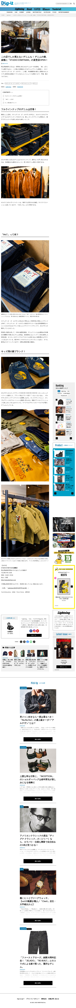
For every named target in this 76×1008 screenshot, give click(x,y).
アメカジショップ (27, 83)
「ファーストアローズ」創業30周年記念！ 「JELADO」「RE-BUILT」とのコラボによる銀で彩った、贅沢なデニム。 (38, 962)
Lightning (8, 15)
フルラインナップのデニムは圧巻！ (13, 96)
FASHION (9, 12)
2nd (68, 391)
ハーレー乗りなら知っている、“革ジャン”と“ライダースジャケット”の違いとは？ (69, 403)
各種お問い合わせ (53, 999)
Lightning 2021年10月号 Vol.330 (17, 588)
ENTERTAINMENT (64, 12)
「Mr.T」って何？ (8, 99)
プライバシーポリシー (33, 999)
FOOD (54, 12)
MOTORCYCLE (37, 12)
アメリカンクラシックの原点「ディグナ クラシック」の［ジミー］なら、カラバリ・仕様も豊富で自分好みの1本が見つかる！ (38, 840)
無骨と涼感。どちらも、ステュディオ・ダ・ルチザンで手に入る (19, 662)
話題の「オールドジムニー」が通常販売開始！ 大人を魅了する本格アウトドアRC (69, 433)
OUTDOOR (47, 12)
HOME (2, 15)
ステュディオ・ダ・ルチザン (13, 83)
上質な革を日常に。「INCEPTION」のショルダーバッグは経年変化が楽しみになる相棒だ (38, 779)
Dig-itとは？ (20, 999)
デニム (35, 83)
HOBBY (21, 12)
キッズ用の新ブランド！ (10, 102)
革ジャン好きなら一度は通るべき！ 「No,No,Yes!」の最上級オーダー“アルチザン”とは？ (37, 720)
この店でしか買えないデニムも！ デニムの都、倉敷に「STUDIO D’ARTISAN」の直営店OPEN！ (34, 15)
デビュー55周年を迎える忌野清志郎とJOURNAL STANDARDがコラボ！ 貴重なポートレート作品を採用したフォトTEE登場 (69, 418)
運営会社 (44, 999)
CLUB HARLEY (66, 393)
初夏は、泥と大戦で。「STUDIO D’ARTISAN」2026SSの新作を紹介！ (8, 663)
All (59, 391)
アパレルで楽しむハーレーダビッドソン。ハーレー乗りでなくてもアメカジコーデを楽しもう (69, 410)
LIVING (28, 12)
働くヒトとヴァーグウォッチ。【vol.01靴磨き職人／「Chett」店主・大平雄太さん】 (38, 901)
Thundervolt (64, 395)
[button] (57, 438)
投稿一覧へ (34, 635)
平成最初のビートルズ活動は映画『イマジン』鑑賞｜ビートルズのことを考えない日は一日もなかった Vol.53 (69, 425)
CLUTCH (59, 393)
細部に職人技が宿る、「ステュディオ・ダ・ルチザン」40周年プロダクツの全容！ (31, 663)
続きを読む (38, 739)
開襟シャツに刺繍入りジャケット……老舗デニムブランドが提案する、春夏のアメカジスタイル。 (42, 664)
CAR (16, 12)
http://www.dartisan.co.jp (8, 580)
